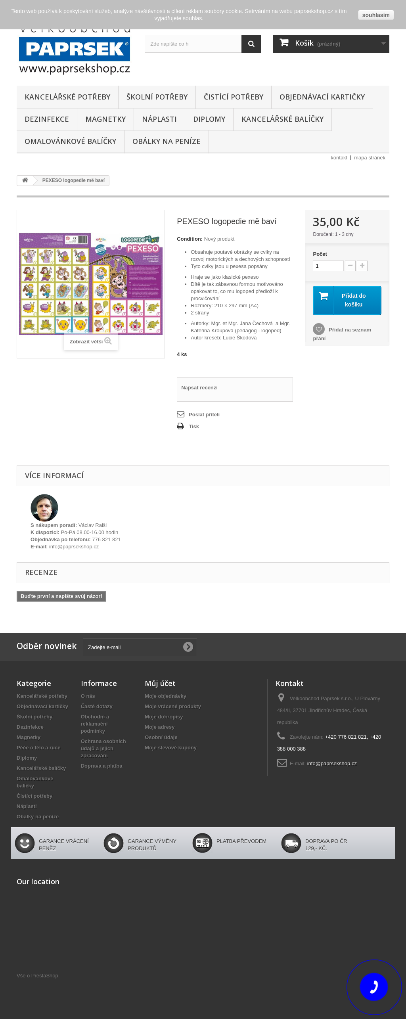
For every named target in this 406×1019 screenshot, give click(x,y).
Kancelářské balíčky (282, 119)
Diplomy (209, 119)
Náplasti (159, 119)
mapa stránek (369, 158)
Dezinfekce (47, 119)
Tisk (194, 426)
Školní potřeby (157, 97)
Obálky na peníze (166, 141)
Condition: (190, 239)
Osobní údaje (161, 737)
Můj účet (160, 683)
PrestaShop (44, 976)
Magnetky (105, 119)
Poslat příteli (204, 415)
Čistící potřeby (233, 97)
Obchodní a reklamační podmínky (95, 724)
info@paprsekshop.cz (332, 763)
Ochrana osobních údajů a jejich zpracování (103, 748)
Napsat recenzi (199, 388)
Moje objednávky (165, 696)
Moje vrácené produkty (173, 706)
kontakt (339, 158)
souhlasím (376, 15)
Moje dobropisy (164, 717)
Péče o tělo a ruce (39, 748)
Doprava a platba (102, 766)
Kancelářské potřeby (67, 97)
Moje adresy (159, 727)
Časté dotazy (97, 706)
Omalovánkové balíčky (70, 141)
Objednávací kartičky (322, 97)
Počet (320, 254)
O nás (88, 696)
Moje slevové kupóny (171, 748)
